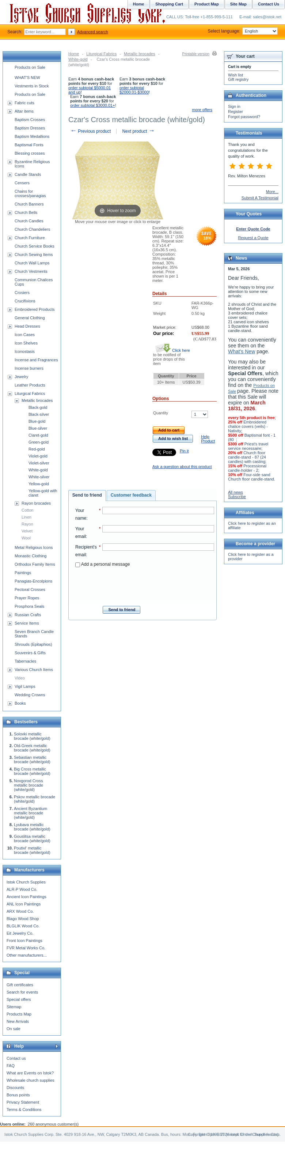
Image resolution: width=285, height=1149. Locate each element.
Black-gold (37, 407)
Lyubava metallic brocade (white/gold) (32, 826)
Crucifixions (25, 301)
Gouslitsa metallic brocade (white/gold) (32, 838)
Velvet (27, 531)
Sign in (234, 106)
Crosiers (22, 292)
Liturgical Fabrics (101, 54)
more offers (202, 110)
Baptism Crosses (30, 119)
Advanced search (92, 32)
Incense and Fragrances (36, 360)
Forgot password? (244, 116)
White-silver (38, 477)
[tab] (87, 495)
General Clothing (30, 318)
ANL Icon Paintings (24, 904)
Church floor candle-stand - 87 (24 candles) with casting (247, 457)
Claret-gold (38, 435)
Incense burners (29, 368)
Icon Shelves (26, 343)
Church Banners (29, 204)
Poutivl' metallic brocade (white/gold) (32, 850)
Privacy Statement (23, 1102)
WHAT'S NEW (27, 77)
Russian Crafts (28, 615)
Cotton (27, 510)
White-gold (78, 59)
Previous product (90, 131)
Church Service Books (34, 246)
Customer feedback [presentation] (131, 495)
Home (73, 54)
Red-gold (36, 449)
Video (20, 678)
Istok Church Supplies (26, 882)
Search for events (22, 992)
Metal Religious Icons (34, 547)
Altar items (24, 111)
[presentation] (144, 584)
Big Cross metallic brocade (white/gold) (32, 771)
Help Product (208, 438)
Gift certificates (20, 985)
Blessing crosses (30, 153)
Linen (26, 517)
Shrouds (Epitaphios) (33, 644)
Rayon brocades (36, 503)
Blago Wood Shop (23, 918)
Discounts (15, 1087)
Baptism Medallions (32, 136)
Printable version (195, 54)
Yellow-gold (38, 484)
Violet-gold (38, 456)
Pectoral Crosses (30, 589)
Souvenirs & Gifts (30, 653)
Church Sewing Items (34, 254)
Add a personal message (102, 564)
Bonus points (18, 1095)
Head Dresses (27, 326)
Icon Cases (25, 334)
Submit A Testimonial (260, 198)
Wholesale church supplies (30, 1080)
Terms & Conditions (24, 1109)
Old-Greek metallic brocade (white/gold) (32, 747)
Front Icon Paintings (24, 940)
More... (272, 191)
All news (235, 492)
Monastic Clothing (30, 556)
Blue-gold (36, 421)
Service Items (27, 623)
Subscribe (237, 496)
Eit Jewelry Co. (20, 933)
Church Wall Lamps (32, 263)
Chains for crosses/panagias (30, 193)
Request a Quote (253, 238)
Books (20, 703)
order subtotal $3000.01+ (92, 105)
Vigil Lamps (25, 686)
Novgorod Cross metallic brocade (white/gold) (28, 785)
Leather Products (30, 385)
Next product (138, 131)
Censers (22, 183)
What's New (241, 351)
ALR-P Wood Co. (22, 889)
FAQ (11, 1065)
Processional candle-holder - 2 (247, 468)
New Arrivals (18, 1021)
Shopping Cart (169, 4)
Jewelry (21, 376)
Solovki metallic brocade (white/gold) (32, 736)
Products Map (19, 1014)
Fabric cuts (24, 103)
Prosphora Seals (29, 606)
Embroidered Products (34, 309)
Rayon (27, 524)
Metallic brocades (139, 54)
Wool (26, 538)
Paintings (23, 572)
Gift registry (238, 79)
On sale (13, 1028)
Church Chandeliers (32, 229)
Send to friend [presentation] (87, 495)
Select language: (243, 31)
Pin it (184, 451)
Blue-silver (37, 428)
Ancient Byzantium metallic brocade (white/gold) (30, 813)
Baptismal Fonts (29, 145)
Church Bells (26, 212)
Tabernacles (25, 661)
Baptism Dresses (30, 128)
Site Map (238, 4)
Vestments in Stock (32, 86)
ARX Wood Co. (20, 911)
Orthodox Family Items (35, 564)
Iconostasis (25, 351)
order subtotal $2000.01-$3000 (134, 90)
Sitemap (14, 1007)
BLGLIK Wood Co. (23, 926)
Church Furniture (30, 238)
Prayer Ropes (27, 598)
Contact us (16, 1058)
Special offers (19, 999)
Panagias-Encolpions (33, 581)
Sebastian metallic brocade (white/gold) (32, 759)
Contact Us (268, 4)
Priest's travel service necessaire (248, 446)
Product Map (206, 4)
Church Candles (29, 221)
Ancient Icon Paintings (26, 896)
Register (235, 111)
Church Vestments (31, 271)
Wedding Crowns (30, 695)
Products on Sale (30, 67)
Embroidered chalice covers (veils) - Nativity (248, 426)
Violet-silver (38, 463)
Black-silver (38, 414)
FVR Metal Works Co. (26, 948)
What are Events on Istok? (30, 1073)
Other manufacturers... (27, 955)
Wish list (235, 75)
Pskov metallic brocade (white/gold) (34, 799)
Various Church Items (34, 669)
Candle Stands (28, 174)
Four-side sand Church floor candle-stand (251, 476)
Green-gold (38, 442)
